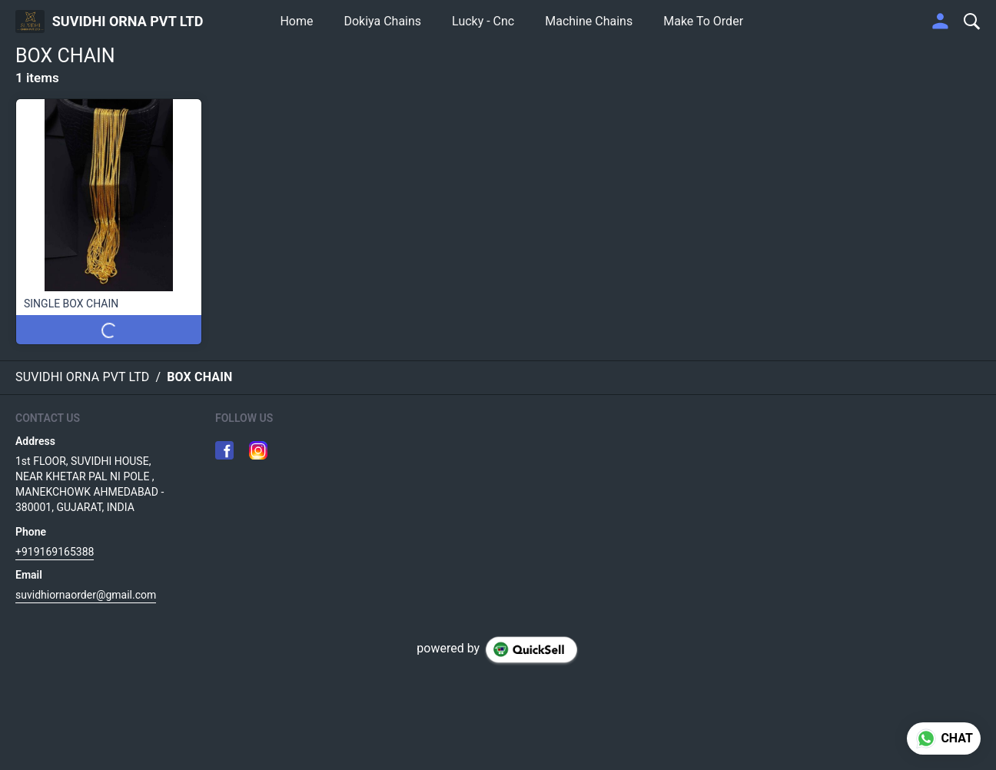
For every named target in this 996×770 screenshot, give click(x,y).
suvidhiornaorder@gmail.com (85, 595)
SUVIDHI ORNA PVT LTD (128, 21)
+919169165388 (54, 552)
